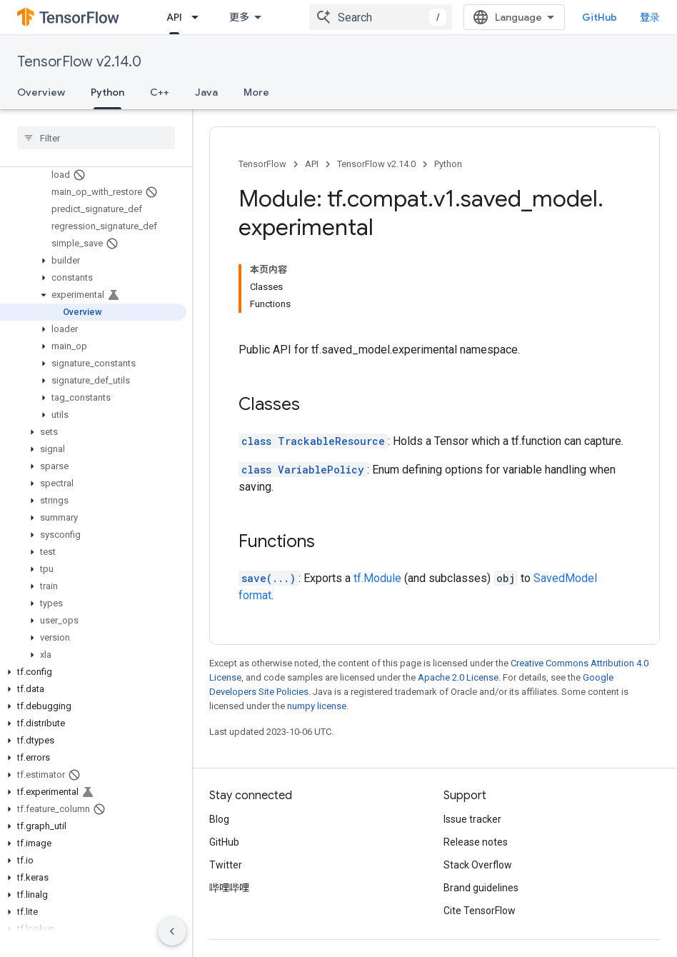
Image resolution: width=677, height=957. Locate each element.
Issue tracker (472, 819)
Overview (41, 92)
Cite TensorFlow (479, 910)
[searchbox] (96, 137)
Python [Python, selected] (107, 92)
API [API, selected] (174, 17)
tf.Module (377, 578)
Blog (219, 819)
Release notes (475, 842)
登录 (650, 17)
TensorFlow (262, 164)
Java (206, 92)
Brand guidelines (480, 887)
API (312, 164)
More (256, 92)
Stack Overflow (477, 865)
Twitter (225, 865)
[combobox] (380, 17)
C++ (159, 92)
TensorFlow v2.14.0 (79, 62)
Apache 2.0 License (458, 677)
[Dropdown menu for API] (199, 17)
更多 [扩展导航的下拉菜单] (239, 17)
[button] (93, 260)
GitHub (599, 17)
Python (448, 164)
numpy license (316, 706)
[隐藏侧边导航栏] (172, 931)
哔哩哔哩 (229, 887)
